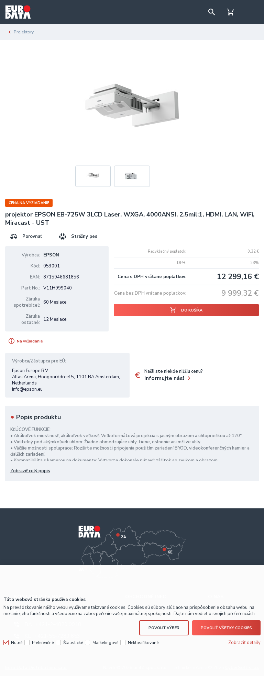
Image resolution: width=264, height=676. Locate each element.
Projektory (24, 32)
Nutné (16, 641)
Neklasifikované (143, 641)
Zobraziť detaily (244, 641)
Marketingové (105, 641)
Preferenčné (43, 641)
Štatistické (73, 641)
